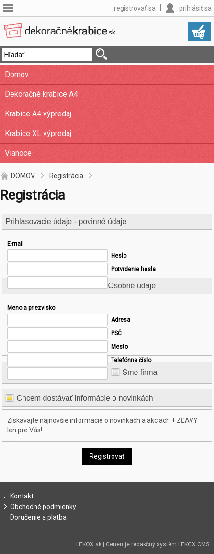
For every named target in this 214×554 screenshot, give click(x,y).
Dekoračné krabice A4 (41, 94)
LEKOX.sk (88, 544)
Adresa (120, 320)
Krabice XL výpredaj (38, 133)
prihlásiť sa (195, 8)
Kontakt (22, 496)
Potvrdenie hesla (133, 269)
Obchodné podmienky (43, 506)
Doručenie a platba (38, 517)
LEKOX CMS (193, 544)
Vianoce (18, 153)
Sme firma (139, 372)
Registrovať (107, 456)
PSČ (116, 333)
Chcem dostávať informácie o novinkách (84, 398)
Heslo (118, 255)
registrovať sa (135, 8)
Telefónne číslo (131, 360)
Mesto (119, 346)
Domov (17, 74)
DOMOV (23, 176)
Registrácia (66, 176)
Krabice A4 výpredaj (38, 113)
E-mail (15, 243)
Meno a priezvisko (31, 308)
